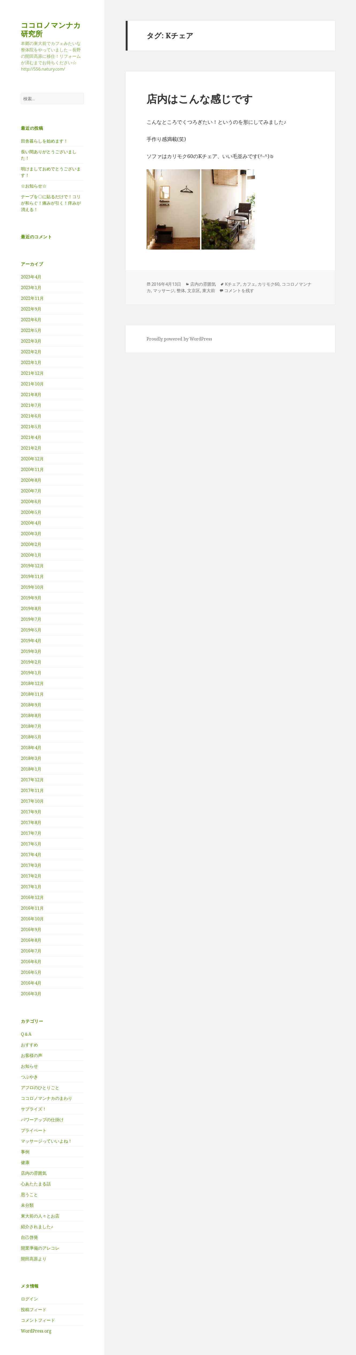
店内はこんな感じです (200, 98)
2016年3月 (31, 994)
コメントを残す (239, 290)
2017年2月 (31, 876)
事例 (25, 1152)
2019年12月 (32, 566)
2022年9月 (31, 309)
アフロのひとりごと (40, 1087)
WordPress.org (36, 1331)
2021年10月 (32, 384)
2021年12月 (32, 373)
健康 (25, 1162)
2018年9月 (31, 705)
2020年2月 (31, 544)
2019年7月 (31, 619)
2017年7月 (31, 833)
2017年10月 (32, 801)
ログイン (29, 1299)
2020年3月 (31, 534)
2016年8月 (31, 940)
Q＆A (26, 1034)
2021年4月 (31, 437)
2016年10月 (32, 919)
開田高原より (34, 1259)
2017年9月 (31, 812)
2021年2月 (31, 448)
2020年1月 (31, 555)
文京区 (193, 290)
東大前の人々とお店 (40, 1216)
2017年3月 (31, 865)
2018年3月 (31, 758)
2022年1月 (31, 362)
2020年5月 (31, 512)
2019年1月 (31, 673)
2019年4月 (31, 641)
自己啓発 (29, 1237)
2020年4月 (31, 523)
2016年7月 (31, 951)
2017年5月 (31, 844)
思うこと (29, 1194)
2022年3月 (31, 341)
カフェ (249, 284)
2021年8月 (31, 394)
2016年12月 (32, 897)
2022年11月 (32, 298)
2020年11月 (32, 469)
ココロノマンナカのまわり (46, 1098)
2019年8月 (31, 608)
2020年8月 (31, 480)
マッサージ (163, 290)
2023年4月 (31, 277)
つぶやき (29, 1077)
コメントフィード (38, 1320)
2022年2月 (31, 352)
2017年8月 (31, 822)
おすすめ (29, 1045)
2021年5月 (31, 427)
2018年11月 (32, 694)
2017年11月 (32, 790)
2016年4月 (31, 983)
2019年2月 (31, 662)
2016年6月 (31, 961)
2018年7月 (31, 726)
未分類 (27, 1205)
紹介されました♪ (37, 1227)
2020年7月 (31, 491)
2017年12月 (32, 780)
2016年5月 (31, 972)
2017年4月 (31, 855)
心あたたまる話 (36, 1184)
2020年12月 (32, 459)
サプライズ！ (34, 1109)
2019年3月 (31, 651)
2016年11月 (32, 908)
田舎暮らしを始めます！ (44, 141)
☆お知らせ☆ (34, 186)
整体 (181, 290)
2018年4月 (31, 748)
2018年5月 (31, 737)
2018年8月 (31, 715)
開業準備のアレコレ (40, 1248)
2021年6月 (31, 416)
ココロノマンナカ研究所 (51, 29)
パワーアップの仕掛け (42, 1120)
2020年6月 (31, 501)
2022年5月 (31, 330)
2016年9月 (31, 929)
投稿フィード (34, 1309)
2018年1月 (31, 769)
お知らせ (29, 1066)
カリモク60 (269, 284)
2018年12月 (32, 683)
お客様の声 (31, 1055)
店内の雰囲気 (34, 1173)
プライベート (34, 1130)
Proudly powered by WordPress (179, 339)
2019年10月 (32, 587)
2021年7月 (31, 405)
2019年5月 (31, 630)
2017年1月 (31, 887)
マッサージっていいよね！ (46, 1141)
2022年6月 (31, 320)
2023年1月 (31, 287)
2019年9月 (31, 598)
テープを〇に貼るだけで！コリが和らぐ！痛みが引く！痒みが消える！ (51, 203)
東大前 (208, 290)
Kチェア (232, 284)
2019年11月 (32, 576)
